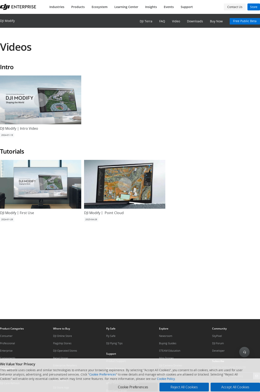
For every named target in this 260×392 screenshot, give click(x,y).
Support (187, 7)
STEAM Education (169, 351)
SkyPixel (217, 336)
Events (169, 7)
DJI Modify (7, 21)
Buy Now (216, 21)
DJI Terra (146, 21)
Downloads (195, 21)
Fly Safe (110, 336)
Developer (218, 351)
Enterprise (6, 351)
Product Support (116, 361)
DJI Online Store (62, 336)
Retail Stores (60, 358)
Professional (7, 343)
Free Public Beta (245, 21)
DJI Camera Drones (170, 365)
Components (7, 358)
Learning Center (126, 7)
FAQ (162, 21)
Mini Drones (166, 358)
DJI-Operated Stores (65, 351)
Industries (56, 7)
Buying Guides (167, 343)
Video (176, 21)
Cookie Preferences (102, 388)
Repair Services (115, 368)
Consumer (6, 336)
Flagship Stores (62, 343)
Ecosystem (99, 7)
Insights (151, 7)
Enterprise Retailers (65, 365)
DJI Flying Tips (114, 343)
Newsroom (165, 336)
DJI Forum (218, 343)
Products (78, 7)
